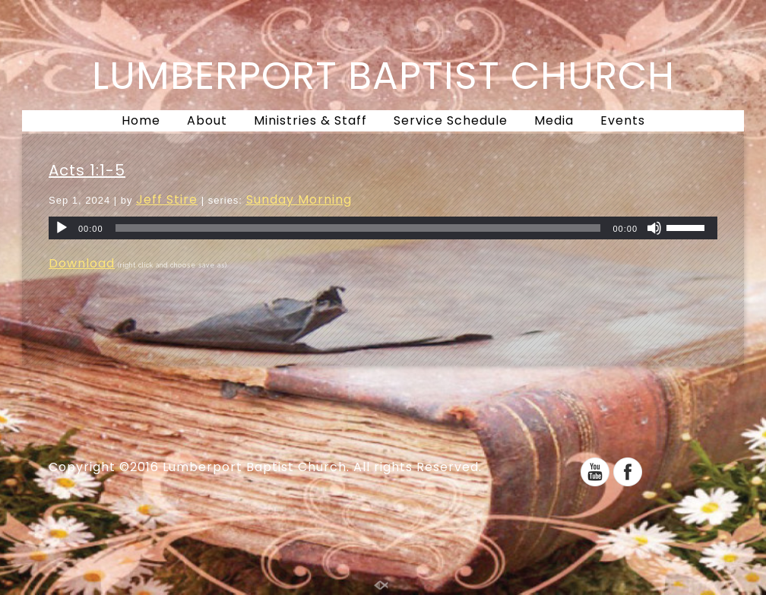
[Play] (61, 228)
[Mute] (654, 228)
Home (141, 120)
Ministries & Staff (310, 120)
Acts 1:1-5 (87, 170)
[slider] (358, 228)
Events (622, 120)
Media (554, 120)
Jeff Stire (167, 199)
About (207, 120)
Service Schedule (451, 120)
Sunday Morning (299, 199)
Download (82, 263)
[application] (383, 228)
